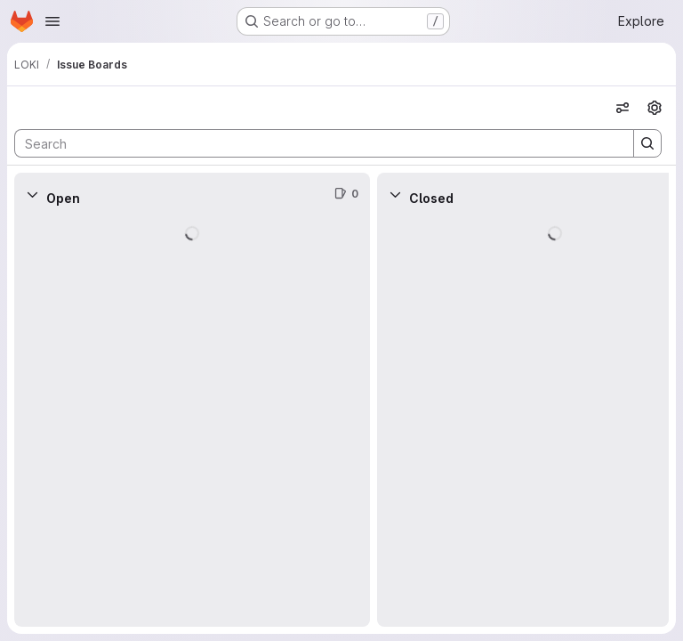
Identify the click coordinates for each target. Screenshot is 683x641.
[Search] (315, 143)
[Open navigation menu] (52, 21)
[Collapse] (32, 194)
